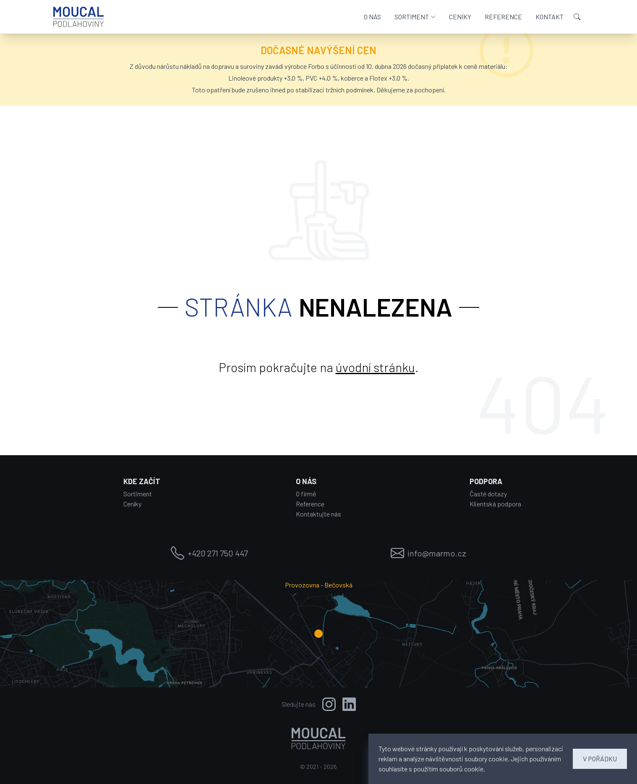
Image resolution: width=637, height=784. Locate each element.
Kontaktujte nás (318, 514)
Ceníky (132, 504)
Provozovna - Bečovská (318, 584)
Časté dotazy (488, 494)
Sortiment (137, 494)
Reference (310, 504)
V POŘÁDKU (600, 759)
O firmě (306, 494)
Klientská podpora (495, 504)
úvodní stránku (375, 367)
